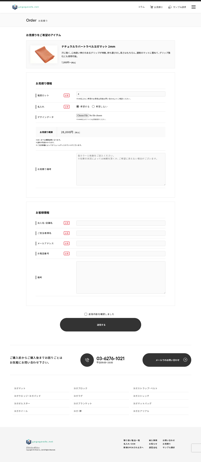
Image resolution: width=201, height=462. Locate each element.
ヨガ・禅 (77, 411)
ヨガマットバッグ (142, 403)
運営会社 (153, 447)
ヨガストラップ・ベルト (145, 388)
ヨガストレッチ (141, 396)
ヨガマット (20, 388)
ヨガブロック (80, 388)
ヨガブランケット (82, 403)
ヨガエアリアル (141, 411)
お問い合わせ (169, 440)
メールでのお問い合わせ (171, 360)
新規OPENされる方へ (134, 447)
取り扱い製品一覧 (132, 440)
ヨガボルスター (22, 403)
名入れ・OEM (129, 443)
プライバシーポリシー (33, 447)
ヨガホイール (21, 411)
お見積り (156, 7)
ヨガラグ (78, 396)
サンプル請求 (177, 7)
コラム (141, 7)
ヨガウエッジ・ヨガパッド (27, 396)
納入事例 (153, 440)
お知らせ (153, 443)
